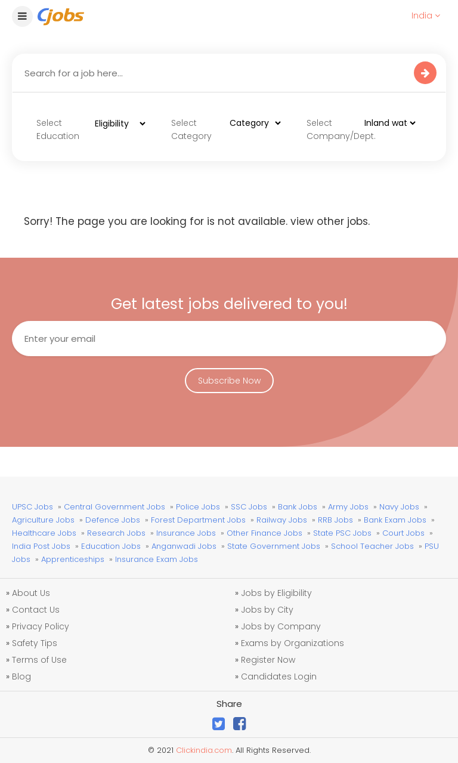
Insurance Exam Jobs (156, 559)
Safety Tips (34, 643)
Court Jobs (403, 533)
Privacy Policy (40, 626)
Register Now (268, 660)
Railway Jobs (281, 520)
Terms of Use (39, 660)
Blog (21, 676)
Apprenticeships (72, 559)
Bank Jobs (297, 506)
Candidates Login (279, 676)
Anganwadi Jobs (183, 546)
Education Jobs (111, 546)
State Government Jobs (273, 546)
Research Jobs (116, 533)
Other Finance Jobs (264, 533)
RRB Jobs (335, 520)
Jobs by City (267, 610)
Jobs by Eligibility (276, 593)
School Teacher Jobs (372, 546)
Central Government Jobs (114, 506)
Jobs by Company (281, 626)
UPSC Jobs (32, 506)
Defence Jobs (112, 520)
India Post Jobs (41, 546)
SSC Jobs (249, 506)
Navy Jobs (399, 506)
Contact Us (36, 610)
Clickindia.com (204, 750)
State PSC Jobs (342, 533)
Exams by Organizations (292, 643)
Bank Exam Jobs (395, 520)
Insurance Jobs (186, 533)
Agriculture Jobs (43, 520)
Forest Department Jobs (198, 520)
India (425, 15)
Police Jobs (198, 506)
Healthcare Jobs (44, 533)
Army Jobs (348, 506)
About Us (31, 593)
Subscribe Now (229, 381)
